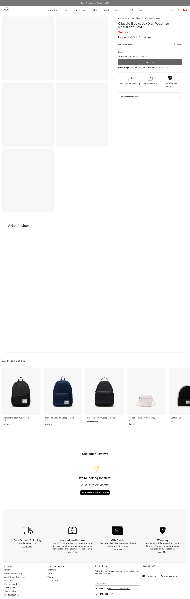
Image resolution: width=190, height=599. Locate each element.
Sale (141, 10)
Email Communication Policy (119, 588)
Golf (131, 10)
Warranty (52, 577)
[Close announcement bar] (186, 3)
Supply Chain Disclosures (14, 577)
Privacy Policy (9, 591)
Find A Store (53, 580)
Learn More (27, 546)
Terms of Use (9, 587)
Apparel (118, 10)
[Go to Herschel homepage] (6, 10)
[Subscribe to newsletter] (117, 583)
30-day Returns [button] (150, 83)
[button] (168, 10)
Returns (51, 573)
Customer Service (56, 566)
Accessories (81, 10)
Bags (67, 10)
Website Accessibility (12, 573)
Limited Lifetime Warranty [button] (170, 84)
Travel (106, 10)
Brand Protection (11, 594)
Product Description (130, 96)
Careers (7, 569)
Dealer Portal (9, 580)
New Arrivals (52, 10)
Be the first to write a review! (95, 492)
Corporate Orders (11, 584)
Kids (95, 10)
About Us (7, 566)
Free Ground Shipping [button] (130, 83)
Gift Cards (52, 569)
